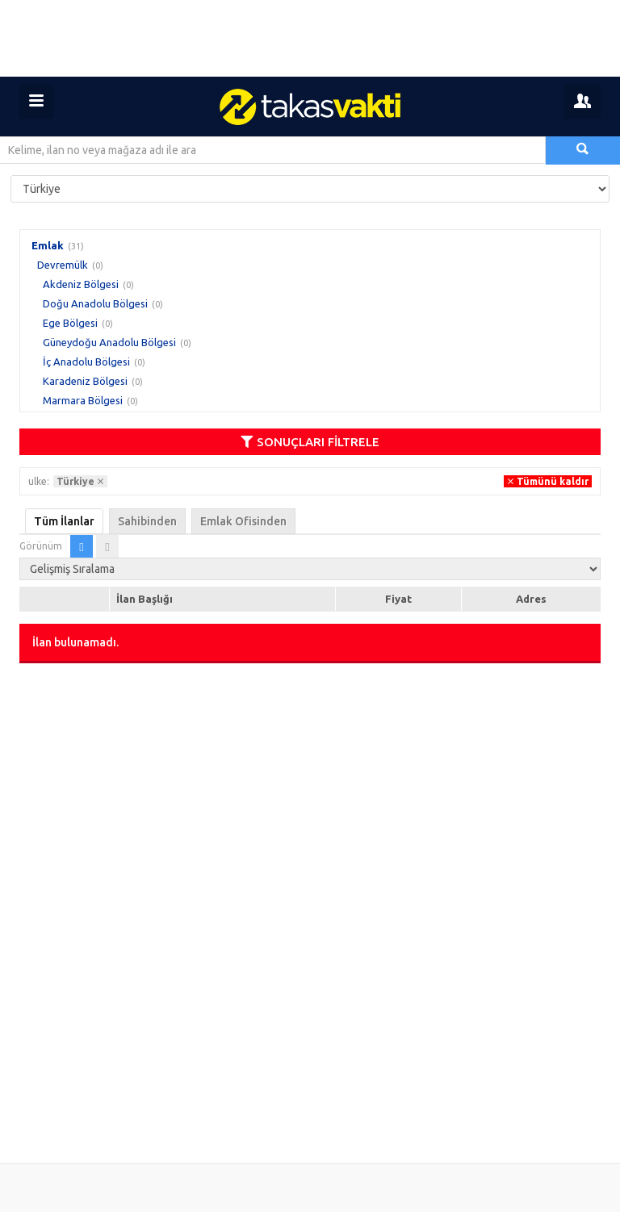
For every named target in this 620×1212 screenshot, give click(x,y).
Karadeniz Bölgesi (85, 381)
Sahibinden (147, 521)
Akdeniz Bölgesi (81, 284)
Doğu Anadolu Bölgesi (95, 303)
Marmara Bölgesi (83, 400)
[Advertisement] (310, 38)
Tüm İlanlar (64, 521)
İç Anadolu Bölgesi (86, 361)
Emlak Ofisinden (243, 521)
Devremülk (62, 264)
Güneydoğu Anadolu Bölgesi (109, 342)
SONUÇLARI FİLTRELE (310, 442)
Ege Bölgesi (70, 322)
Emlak (47, 245)
